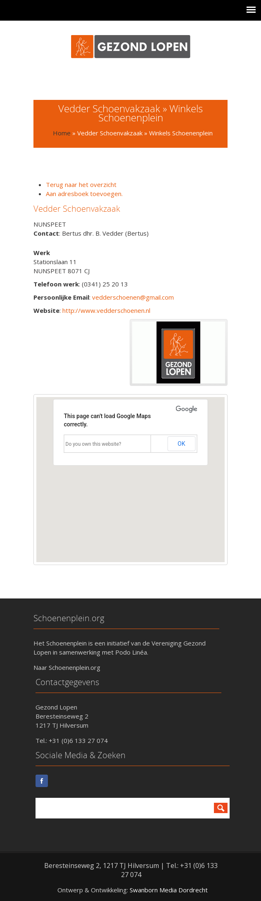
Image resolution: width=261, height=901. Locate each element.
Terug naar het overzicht (81, 184)
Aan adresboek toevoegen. (84, 193)
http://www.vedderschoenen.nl (106, 310)
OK (181, 443)
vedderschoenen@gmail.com (133, 297)
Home (62, 133)
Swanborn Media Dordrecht (169, 890)
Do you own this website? (93, 444)
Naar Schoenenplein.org (66, 667)
